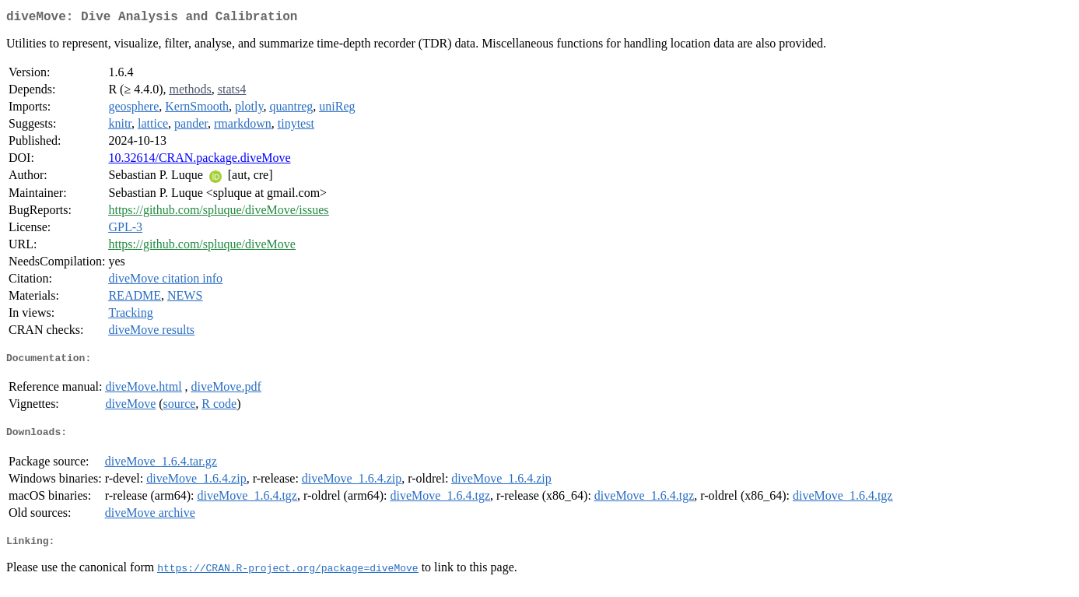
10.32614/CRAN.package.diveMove (199, 160)
